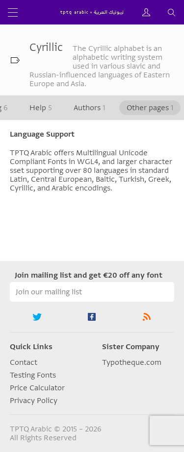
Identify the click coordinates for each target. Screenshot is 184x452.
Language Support (42, 134)
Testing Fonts (33, 375)
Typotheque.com (131, 362)
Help (40, 108)
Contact (23, 362)
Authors (89, 108)
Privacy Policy (33, 400)
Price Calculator (37, 388)
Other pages (150, 108)
